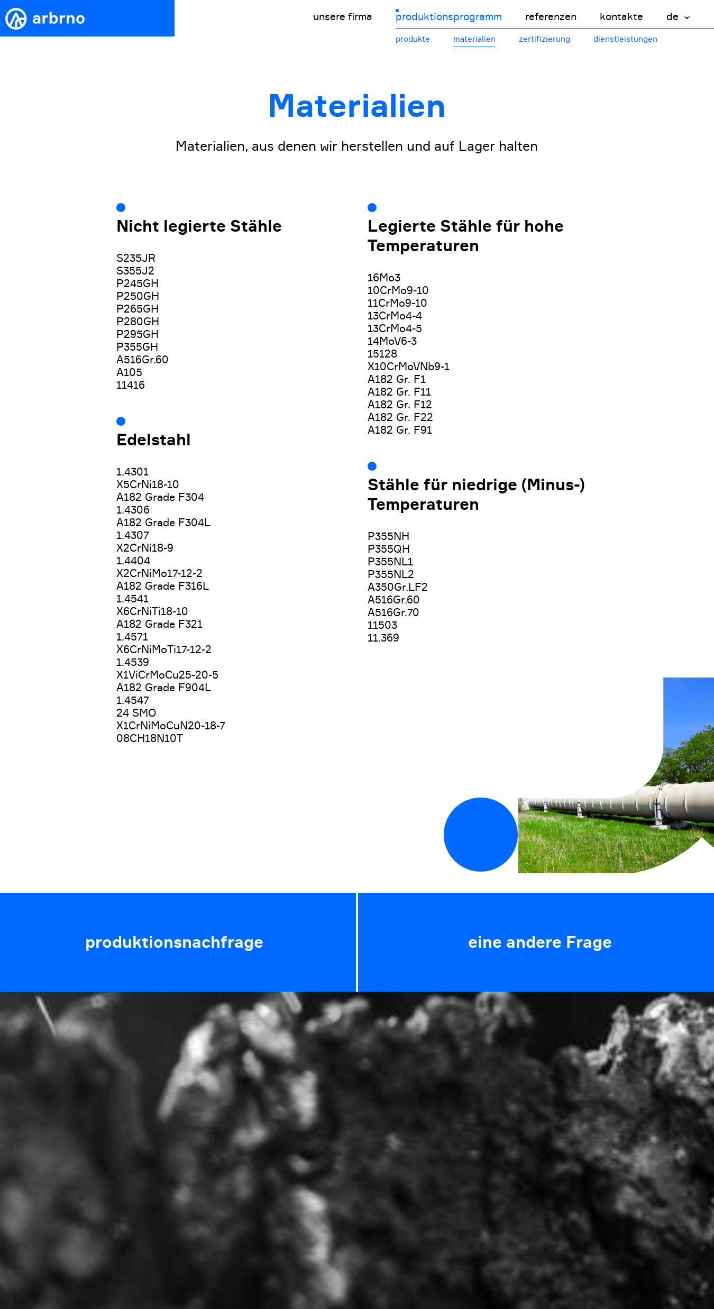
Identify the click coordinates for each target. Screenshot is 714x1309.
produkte (413, 39)
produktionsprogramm (449, 17)
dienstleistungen (625, 39)
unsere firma (342, 17)
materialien (474, 39)
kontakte (621, 17)
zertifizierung (544, 39)
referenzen (550, 17)
